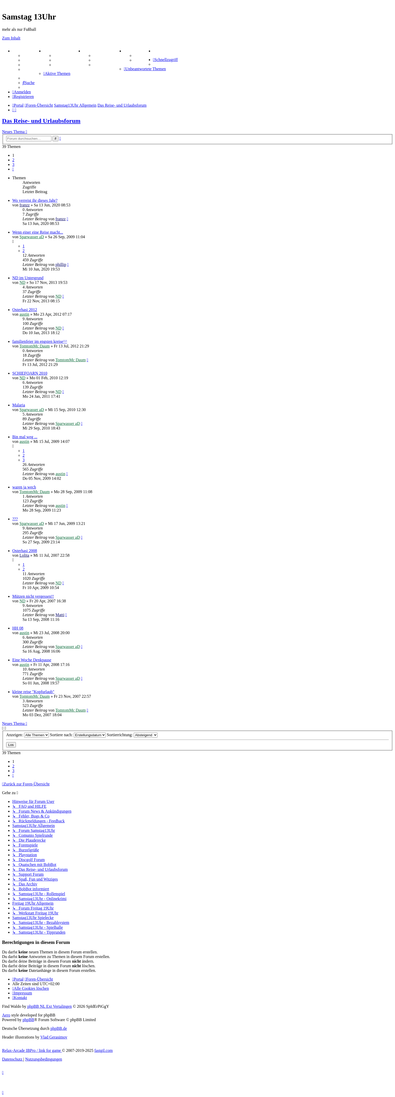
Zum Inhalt (11, 38)
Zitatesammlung (68, 65)
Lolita (24, 555)
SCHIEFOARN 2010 (29, 373)
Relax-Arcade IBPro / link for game (32, 1050)
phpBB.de (58, 1028)
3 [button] (13, 164)
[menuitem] (154, 51)
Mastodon (31, 69)
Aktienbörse (64, 55)
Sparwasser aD (31, 237)
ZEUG (50, 51)
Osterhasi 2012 (24, 309)
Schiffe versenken (108, 65)
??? (15, 519)
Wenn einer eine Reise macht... (37, 232)
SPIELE (91, 51)
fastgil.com (104, 1050)
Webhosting (33, 60)
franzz (24, 205)
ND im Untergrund (27, 278)
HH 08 (17, 628)
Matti (59, 615)
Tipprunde (143, 55)
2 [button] (13, 160)
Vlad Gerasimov (53, 1037)
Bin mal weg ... (24, 437)
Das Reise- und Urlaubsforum (41, 120)
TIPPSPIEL (136, 51)
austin (24, 314)
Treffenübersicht (68, 60)
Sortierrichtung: (132, 735)
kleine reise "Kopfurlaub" (33, 692)
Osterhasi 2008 (24, 550)
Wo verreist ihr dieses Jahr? (34, 200)
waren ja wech (24, 487)
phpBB (28, 1020)
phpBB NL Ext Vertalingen (49, 1006)
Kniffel (99, 55)
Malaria (18, 405)
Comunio (142, 60)
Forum (29, 55)
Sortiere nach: (78, 735)
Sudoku (100, 60)
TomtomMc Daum (34, 346)
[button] (13, 169)
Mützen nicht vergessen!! (33, 596)
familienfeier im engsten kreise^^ (39, 341)
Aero (6, 1015)
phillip (60, 264)
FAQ (27, 65)
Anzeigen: (27, 735)
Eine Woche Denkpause (31, 660)
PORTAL (22, 51)
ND (22, 282)
